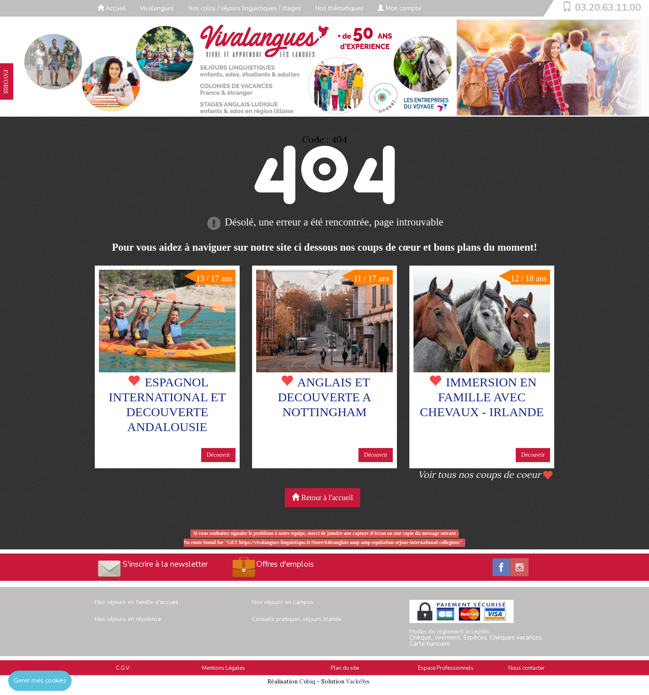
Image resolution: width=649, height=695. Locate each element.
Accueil (112, 8)
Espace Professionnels (446, 668)
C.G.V (123, 668)
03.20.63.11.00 (608, 7)
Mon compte (399, 8)
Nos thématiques (339, 8)
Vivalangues (157, 8)
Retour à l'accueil (322, 497)
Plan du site (345, 668)
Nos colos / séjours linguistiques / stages (244, 8)
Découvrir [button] (218, 455)
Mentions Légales (223, 668)
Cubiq (307, 681)
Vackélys (358, 681)
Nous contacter (526, 668)
